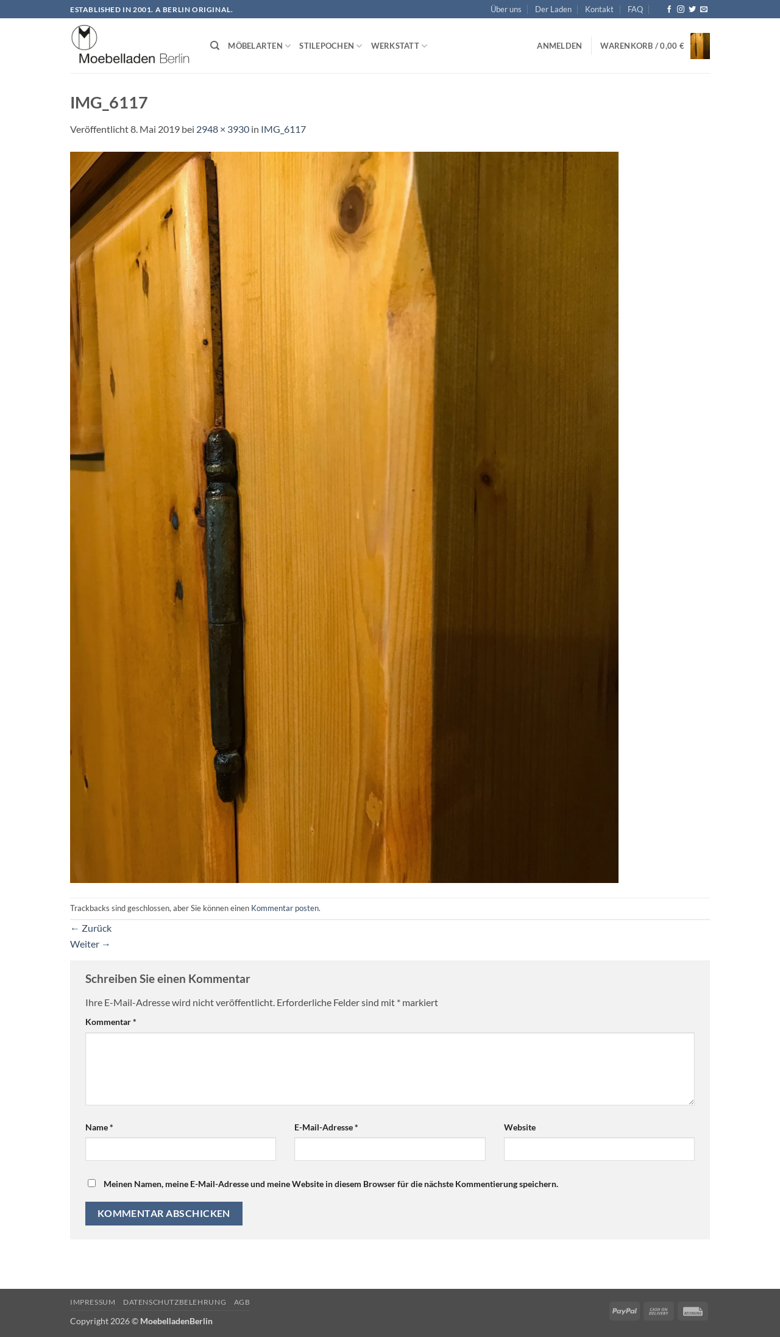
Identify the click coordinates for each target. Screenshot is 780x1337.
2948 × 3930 (222, 129)
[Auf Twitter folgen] (692, 9)
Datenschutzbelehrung (174, 1302)
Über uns (506, 9)
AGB (242, 1302)
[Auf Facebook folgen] (669, 9)
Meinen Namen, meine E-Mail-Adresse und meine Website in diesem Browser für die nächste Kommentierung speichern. (331, 1184)
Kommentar (110, 1021)
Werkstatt (399, 46)
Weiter (90, 943)
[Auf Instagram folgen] (680, 9)
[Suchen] (214, 45)
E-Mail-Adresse (326, 1127)
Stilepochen (330, 46)
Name (99, 1127)
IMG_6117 (283, 129)
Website (520, 1127)
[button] (559, 46)
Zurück (91, 928)
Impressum (93, 1302)
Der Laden (553, 9)
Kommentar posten (285, 908)
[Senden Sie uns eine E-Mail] (703, 9)
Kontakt (599, 9)
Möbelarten (259, 46)
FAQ (635, 9)
